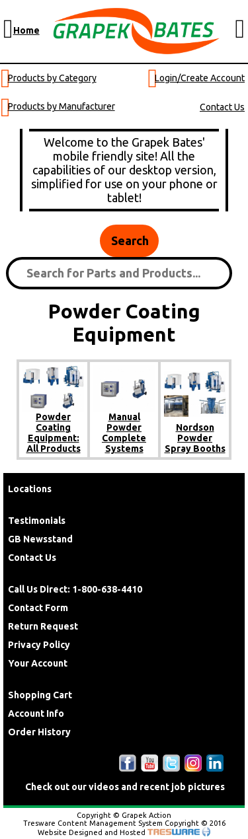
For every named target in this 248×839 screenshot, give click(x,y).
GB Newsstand (40, 539)
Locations (30, 489)
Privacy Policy (39, 644)
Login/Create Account (200, 78)
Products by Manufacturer (61, 106)
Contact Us (222, 107)
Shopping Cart (40, 695)
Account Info (36, 713)
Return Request (43, 626)
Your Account (37, 663)
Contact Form (38, 607)
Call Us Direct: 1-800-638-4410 (75, 589)
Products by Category (52, 78)
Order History (39, 732)
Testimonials (36, 520)
